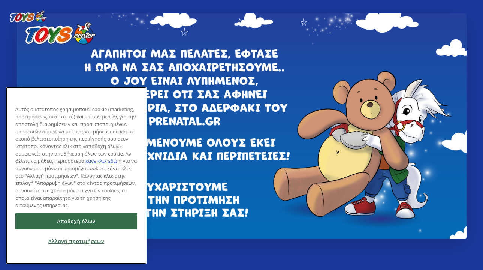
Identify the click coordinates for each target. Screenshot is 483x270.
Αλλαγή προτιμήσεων (76, 241)
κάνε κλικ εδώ (101, 161)
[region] (76, 175)
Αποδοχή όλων (76, 221)
